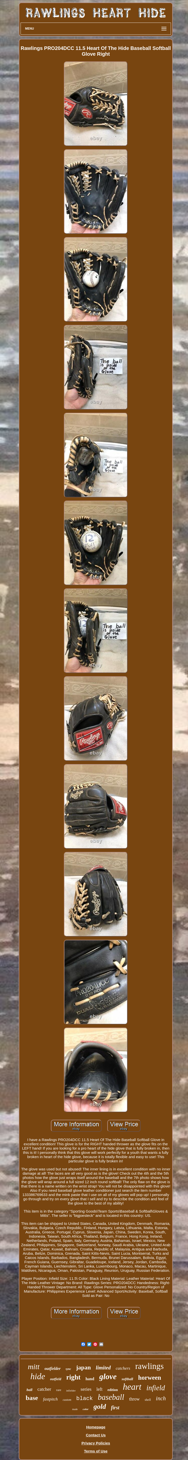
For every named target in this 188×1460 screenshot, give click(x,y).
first (115, 1407)
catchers (123, 1368)
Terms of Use (96, 1451)
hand (89, 1379)
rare (58, 1390)
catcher (44, 1389)
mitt (34, 1366)
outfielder (53, 1368)
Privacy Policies (95, 1443)
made (75, 1409)
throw (134, 1399)
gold (99, 1406)
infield (155, 1388)
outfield (55, 1379)
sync (68, 1369)
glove (108, 1376)
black (84, 1399)
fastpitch (50, 1399)
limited (103, 1368)
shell (148, 1400)
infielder (70, 1390)
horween (149, 1377)
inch (161, 1398)
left (100, 1389)
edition (113, 1390)
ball (29, 1390)
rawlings (149, 1366)
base (32, 1398)
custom (67, 1400)
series (86, 1389)
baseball (111, 1397)
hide (37, 1376)
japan (83, 1367)
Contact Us (96, 1435)
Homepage (96, 1427)
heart (132, 1387)
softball (127, 1379)
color (85, 1409)
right (73, 1377)
